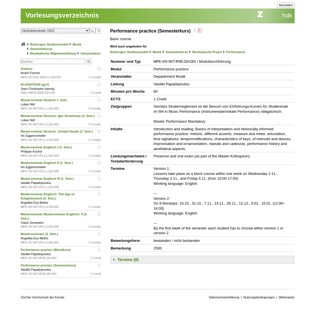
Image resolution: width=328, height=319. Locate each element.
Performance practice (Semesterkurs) (49, 265)
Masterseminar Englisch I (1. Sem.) (47, 147)
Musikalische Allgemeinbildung (53, 53)
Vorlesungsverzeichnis (62, 15)
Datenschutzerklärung (224, 297)
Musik (76, 44)
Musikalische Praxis (207, 52)
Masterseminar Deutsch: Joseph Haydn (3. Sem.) (57, 131)
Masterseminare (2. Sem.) (40, 234)
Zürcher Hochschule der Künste (43, 297)
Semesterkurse (41, 49)
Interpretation (91, 53)
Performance (235, 52)
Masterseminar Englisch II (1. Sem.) (47, 162)
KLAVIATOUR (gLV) (35, 84)
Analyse (27, 68)
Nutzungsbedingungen (259, 297)
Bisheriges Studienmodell (49, 44)
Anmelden (286, 5)
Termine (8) (127, 259)
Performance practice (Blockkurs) (46, 249)
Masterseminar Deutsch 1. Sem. (44, 100)
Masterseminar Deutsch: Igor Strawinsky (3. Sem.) (58, 116)
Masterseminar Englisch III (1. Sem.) (48, 178)
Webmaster (287, 297)
